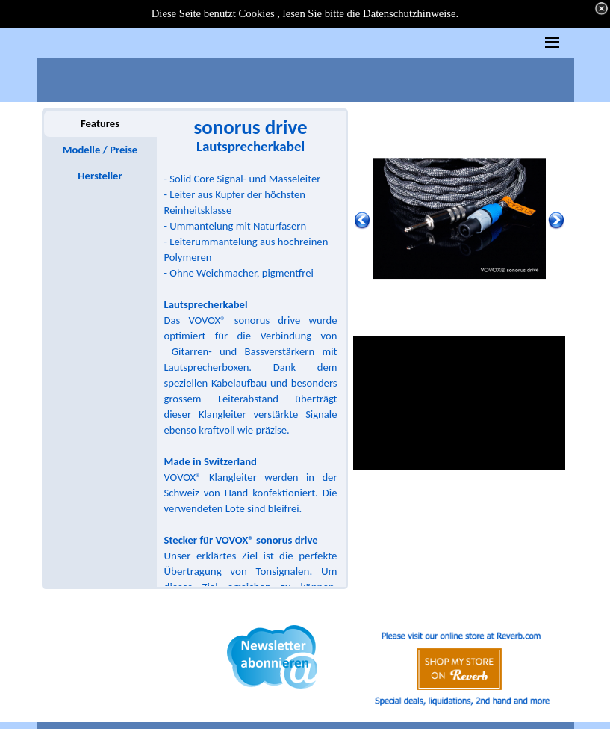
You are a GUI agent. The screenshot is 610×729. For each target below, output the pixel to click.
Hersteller (100, 175)
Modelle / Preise (100, 149)
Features (100, 123)
